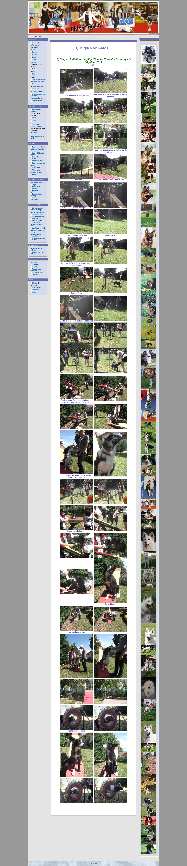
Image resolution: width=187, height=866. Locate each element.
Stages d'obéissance (35, 185)
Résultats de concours (36, 269)
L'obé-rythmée (36, 91)
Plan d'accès (36, 287)
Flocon (34, 54)
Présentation (36, 43)
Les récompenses (38, 212)
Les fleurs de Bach (38, 228)
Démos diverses (37, 101)
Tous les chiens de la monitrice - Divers (38, 80)
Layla (33, 49)
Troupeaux (35, 89)
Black (33, 62)
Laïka (33, 66)
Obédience (35, 84)
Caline (33, 59)
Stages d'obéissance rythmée (35, 190)
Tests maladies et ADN (37, 137)
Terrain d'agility (37, 161)
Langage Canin (36, 98)
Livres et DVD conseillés (36, 235)
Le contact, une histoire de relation (37, 215)
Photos (34, 262)
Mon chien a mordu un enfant (36, 219)
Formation (35, 45)
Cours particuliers (38, 163)
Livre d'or (35, 290)
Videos (34, 267)
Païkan (33, 69)
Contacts (35, 285)
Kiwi (33, 74)
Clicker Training (37, 86)
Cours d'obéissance (35, 166)
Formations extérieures (35, 198)
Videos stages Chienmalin (36, 273)
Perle (33, 71)
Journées (35, 264)
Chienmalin (36, 283)
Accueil (38, 36)
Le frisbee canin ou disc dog (38, 94)
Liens (34, 292)
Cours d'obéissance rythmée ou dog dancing (36, 171)
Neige (33, 57)
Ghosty (34, 52)
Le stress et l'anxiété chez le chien (36, 224)
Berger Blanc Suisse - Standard (37, 125)
